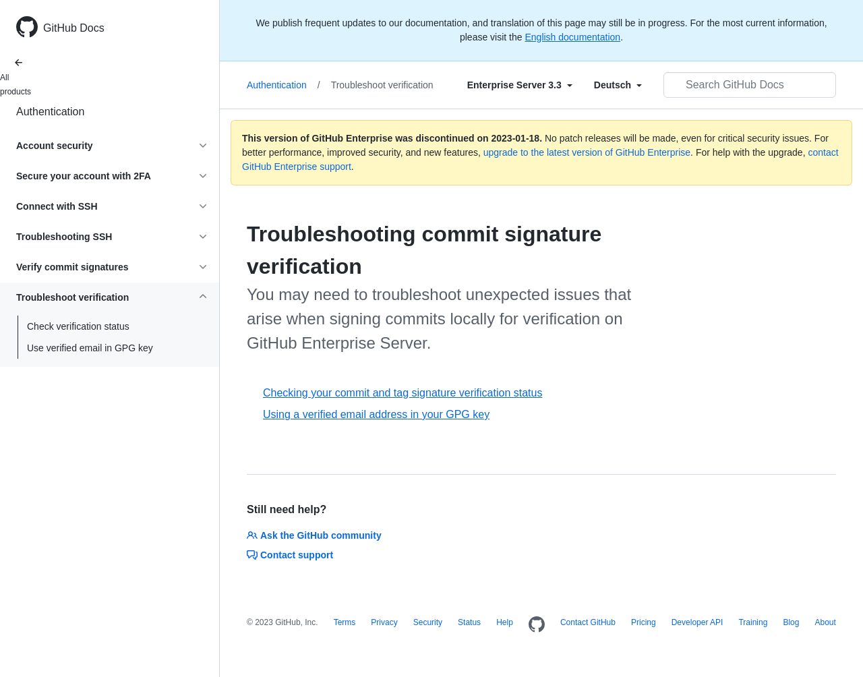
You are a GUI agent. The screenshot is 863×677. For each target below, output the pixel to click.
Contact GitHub (588, 622)
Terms (345, 622)
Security (427, 622)
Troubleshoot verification (382, 85)
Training (752, 622)
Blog (791, 622)
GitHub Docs (74, 28)
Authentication (50, 111)
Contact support (290, 555)
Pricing (643, 622)
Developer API (697, 622)
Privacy (384, 622)
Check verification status (78, 326)
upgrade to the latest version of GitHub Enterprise (586, 152)
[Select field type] (519, 85)
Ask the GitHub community (314, 535)
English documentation (572, 37)
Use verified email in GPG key (90, 348)
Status (469, 622)
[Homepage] (537, 625)
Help (504, 622)
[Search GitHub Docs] (749, 85)
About (824, 622)
